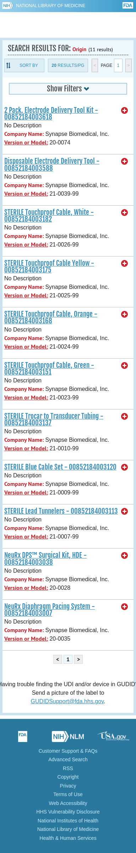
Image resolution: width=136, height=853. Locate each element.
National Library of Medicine (50, 5)
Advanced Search (68, 759)
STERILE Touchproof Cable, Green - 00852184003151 (49, 368)
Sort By (29, 65)
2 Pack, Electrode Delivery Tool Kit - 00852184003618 (51, 113)
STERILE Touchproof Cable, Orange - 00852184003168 (50, 317)
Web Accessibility (68, 803)
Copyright (68, 777)
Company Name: (24, 134)
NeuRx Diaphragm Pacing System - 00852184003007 (49, 610)
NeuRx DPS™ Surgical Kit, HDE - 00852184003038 (45, 558)
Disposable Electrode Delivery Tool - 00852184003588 (51, 164)
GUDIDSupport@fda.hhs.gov (67, 701)
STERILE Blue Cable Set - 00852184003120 (60, 467)
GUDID (68, 25)
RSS (68, 768)
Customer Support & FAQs (68, 751)
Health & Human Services (67, 838)
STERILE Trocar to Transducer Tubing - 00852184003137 (53, 419)
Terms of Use (67, 794)
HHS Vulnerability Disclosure (67, 812)
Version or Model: (26, 142)
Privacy (68, 786)
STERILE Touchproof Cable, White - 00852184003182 (49, 215)
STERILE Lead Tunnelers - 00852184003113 (61, 511)
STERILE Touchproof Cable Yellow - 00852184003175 (49, 266)
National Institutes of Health (68, 820)
